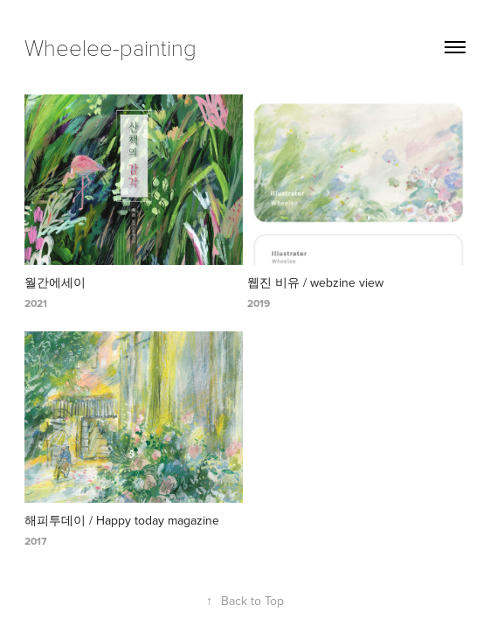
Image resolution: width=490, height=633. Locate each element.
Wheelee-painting (110, 46)
